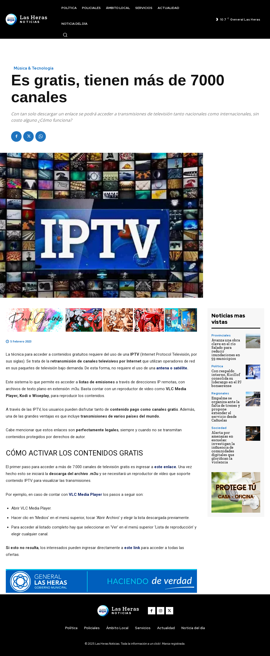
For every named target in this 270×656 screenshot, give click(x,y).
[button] (65, 34)
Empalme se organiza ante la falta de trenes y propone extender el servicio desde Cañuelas (225, 409)
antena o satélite (171, 368)
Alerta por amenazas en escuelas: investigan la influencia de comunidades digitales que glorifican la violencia (223, 447)
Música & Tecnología (34, 68)
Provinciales (221, 335)
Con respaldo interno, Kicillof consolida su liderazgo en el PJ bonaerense (226, 378)
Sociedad (218, 427)
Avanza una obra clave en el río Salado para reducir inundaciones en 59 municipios (225, 349)
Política (217, 366)
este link (132, 547)
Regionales (220, 393)
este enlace (165, 466)
